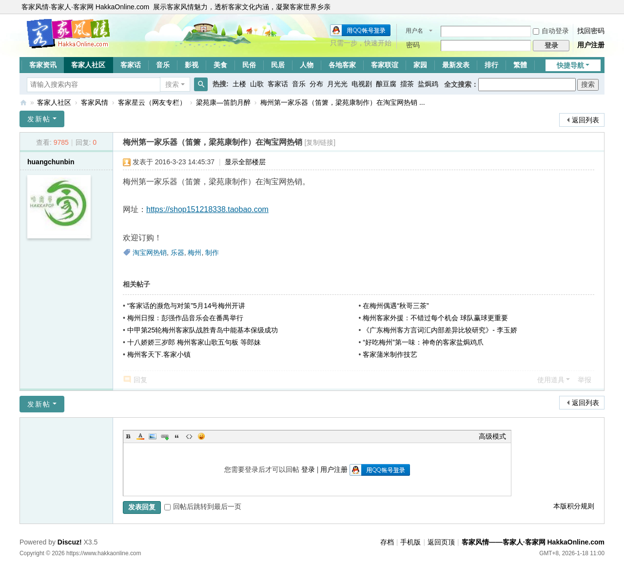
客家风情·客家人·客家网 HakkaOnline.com (85, 7)
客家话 (130, 65)
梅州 (194, 252)
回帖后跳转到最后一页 (202, 506)
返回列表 (585, 120)
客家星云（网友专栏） (152, 102)
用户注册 (590, 45)
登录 (308, 469)
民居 (278, 65)
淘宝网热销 (150, 252)
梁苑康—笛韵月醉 (223, 102)
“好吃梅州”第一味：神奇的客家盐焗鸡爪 (423, 342)
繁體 (520, 65)
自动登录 (551, 31)
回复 (140, 380)
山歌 (257, 84)
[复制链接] (319, 142)
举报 (584, 380)
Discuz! (70, 542)
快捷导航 (570, 65)
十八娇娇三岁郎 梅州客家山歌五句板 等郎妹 (194, 342)
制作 (212, 252)
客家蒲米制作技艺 (390, 354)
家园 (420, 65)
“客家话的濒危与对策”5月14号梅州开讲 (186, 306)
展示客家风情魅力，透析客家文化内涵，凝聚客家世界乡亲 (242, 7)
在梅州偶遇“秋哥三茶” (396, 306)
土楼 (239, 84)
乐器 (177, 252)
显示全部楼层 (245, 162)
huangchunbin (50, 162)
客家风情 (94, 102)
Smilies (201, 436)
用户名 (414, 30)
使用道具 (551, 380)
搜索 (172, 84)
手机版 (410, 542)
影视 (191, 65)
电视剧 (361, 84)
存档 (387, 542)
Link (165, 436)
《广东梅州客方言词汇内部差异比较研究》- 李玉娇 (440, 330)
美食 (220, 65)
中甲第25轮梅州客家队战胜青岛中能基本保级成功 (202, 330)
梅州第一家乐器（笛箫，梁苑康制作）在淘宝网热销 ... (342, 102)
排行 (491, 65)
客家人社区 (88, 65)
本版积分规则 (573, 506)
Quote (177, 436)
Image (152, 436)
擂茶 (407, 84)
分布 (316, 84)
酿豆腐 (386, 84)
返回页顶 (441, 542)
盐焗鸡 (428, 84)
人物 (306, 65)
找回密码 (590, 31)
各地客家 (342, 65)
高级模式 (492, 436)
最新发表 (455, 65)
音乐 (163, 65)
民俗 (249, 65)
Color (140, 436)
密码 (413, 45)
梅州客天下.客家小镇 (159, 354)
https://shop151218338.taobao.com (207, 209)
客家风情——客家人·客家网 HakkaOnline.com (23, 103)
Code (189, 436)
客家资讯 (43, 65)
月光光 (337, 84)
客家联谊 (384, 65)
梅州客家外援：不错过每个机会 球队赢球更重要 (435, 318)
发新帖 (39, 119)
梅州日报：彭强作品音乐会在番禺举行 (185, 318)
